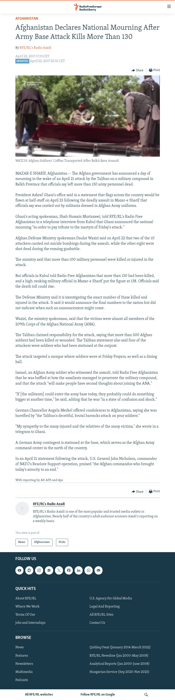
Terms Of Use (25, 614)
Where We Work (27, 606)
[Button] (138, 70)
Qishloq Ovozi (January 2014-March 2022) (120, 647)
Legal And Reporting (105, 606)
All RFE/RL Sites (101, 614)
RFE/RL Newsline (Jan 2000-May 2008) (119, 655)
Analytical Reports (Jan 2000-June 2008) (120, 663)
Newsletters (24, 663)
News (19, 647)
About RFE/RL (25, 598)
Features (21, 655)
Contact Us (97, 623)
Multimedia (24, 672)
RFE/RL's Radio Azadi (35, 48)
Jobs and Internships (30, 623)
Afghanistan (26, 19)
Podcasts (21, 680)
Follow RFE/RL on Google (98, 694)
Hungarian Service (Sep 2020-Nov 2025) (119, 672)
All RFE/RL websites (39, 694)
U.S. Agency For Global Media (111, 598)
